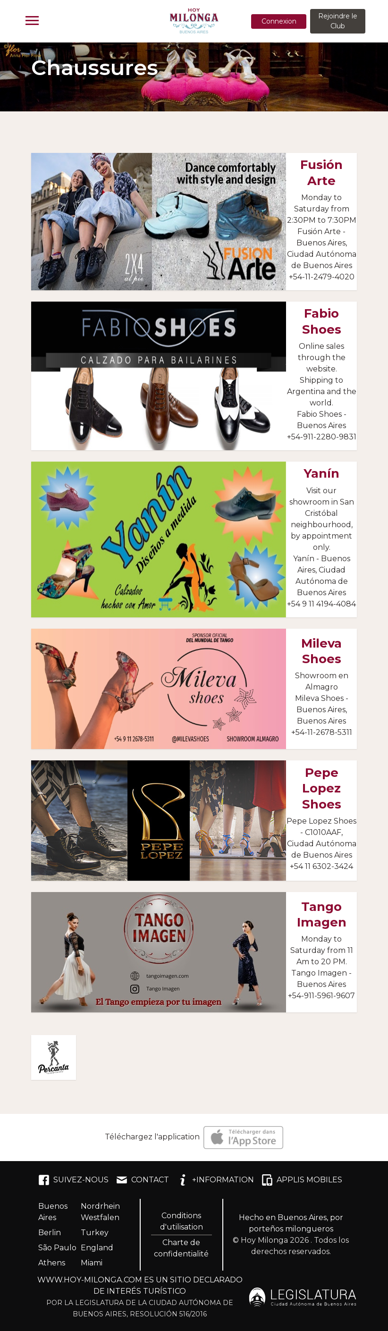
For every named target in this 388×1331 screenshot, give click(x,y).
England (97, 1247)
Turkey (95, 1232)
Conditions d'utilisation (181, 1221)
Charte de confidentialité (181, 1248)
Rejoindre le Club (337, 21)
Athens (51, 1262)
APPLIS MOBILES (301, 1180)
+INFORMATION (215, 1180)
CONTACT (142, 1180)
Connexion (278, 21)
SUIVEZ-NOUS (73, 1180)
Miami (91, 1262)
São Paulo (57, 1247)
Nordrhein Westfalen (100, 1212)
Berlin (49, 1232)
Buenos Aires (52, 1212)
